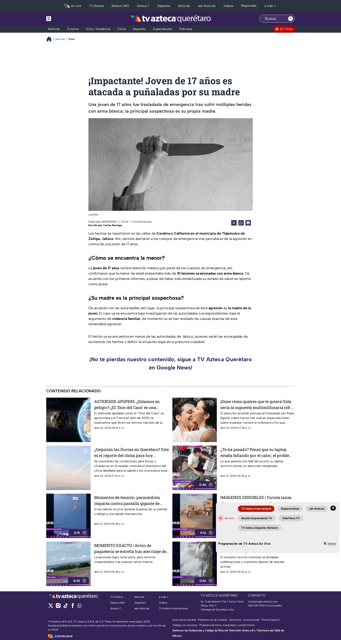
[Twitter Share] (234, 222)
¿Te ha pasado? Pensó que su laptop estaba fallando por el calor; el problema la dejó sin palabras (257, 452)
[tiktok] (65, 607)
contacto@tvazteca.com (263, 601)
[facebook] (73, 607)
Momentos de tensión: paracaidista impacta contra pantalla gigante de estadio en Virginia (127, 500)
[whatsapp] (79, 606)
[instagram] (58, 607)
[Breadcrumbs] (50, 39)
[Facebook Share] (248, 222)
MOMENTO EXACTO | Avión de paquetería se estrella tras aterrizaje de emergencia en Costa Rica (130, 548)
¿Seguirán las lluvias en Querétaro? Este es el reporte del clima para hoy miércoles (131, 452)
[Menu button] (64, 19)
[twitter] (51, 607)
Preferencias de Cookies (212, 619)
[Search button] (290, 18)
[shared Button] (241, 222)
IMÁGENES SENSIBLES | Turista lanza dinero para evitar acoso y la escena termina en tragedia (255, 500)
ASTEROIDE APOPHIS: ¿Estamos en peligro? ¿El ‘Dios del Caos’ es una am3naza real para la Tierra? (127, 404)
